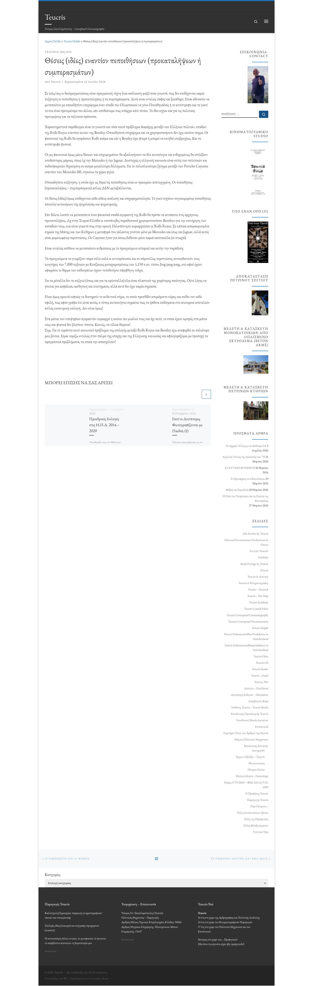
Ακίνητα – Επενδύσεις (256, 688)
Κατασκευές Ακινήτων (256, 746)
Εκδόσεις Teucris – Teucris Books (249, 707)
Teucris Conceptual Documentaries (248, 621)
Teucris (56, 81)
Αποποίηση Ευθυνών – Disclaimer (249, 695)
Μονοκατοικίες (256, 763)
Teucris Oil (262, 663)
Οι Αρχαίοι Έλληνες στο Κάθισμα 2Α (246, 446)
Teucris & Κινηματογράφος (253, 583)
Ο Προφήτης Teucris (256, 793)
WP (65, 978)
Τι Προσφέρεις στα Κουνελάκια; (247, 479)
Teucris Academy (258, 602)
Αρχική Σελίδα (53, 41)
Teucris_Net (261, 682)
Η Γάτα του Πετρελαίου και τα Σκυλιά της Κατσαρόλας (245, 498)
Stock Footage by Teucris (254, 564)
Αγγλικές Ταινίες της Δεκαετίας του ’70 (244, 457)
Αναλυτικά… (51, 951)
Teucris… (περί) (259, 675)
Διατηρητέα (258, 750)
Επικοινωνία (261, 726)
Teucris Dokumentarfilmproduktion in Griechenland (246, 647)
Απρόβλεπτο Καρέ (258, 701)
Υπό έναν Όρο (260, 832)
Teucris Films (260, 656)
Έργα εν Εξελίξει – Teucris (250, 757)
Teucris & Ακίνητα (257, 576)
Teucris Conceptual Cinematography (247, 615)
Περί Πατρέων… (259, 806)
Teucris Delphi (72, 41)
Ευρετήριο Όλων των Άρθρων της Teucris (245, 733)
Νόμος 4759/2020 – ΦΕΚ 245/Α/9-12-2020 (246, 785)
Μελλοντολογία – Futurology (252, 776)
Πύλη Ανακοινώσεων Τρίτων (252, 812)
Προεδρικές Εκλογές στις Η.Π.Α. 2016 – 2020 (104, 425)
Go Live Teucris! (259, 551)
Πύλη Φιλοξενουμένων (255, 825)
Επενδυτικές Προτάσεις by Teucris (249, 714)
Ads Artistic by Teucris (255, 533)
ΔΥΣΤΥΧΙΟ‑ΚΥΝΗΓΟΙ (240, 468)
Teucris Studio (260, 669)
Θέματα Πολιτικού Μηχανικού (251, 739)
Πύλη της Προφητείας (256, 819)
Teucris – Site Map (257, 596)
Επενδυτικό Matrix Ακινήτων (252, 720)
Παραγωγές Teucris (257, 800)
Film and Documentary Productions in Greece (246, 542)
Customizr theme (99, 978)
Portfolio (263, 557)
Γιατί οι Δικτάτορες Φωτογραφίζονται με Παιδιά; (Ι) (187, 425)
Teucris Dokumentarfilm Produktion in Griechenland (246, 636)
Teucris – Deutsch (258, 589)
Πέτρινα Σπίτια (256, 769)
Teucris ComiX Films (256, 609)
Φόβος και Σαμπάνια (237, 490)
